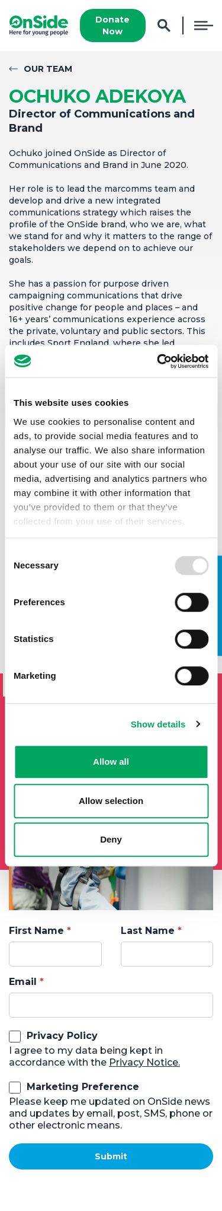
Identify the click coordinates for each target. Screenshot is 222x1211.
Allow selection (111, 801)
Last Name (148, 930)
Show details (158, 724)
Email (23, 981)
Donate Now (112, 25)
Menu (203, 25)
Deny (111, 839)
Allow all (111, 762)
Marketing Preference (83, 1086)
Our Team (48, 68)
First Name (36, 930)
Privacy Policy (62, 1035)
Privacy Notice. (144, 1062)
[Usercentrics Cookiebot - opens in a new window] (158, 361)
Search (164, 25)
